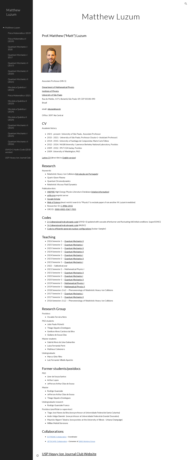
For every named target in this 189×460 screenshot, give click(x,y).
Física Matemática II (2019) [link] (17, 39)
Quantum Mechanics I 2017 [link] (17, 56)
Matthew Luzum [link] (12, 27)
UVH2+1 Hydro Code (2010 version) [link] (18, 150)
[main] (111, 16)
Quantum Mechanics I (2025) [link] (17, 134)
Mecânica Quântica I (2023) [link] (17, 88)
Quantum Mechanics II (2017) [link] (18, 64)
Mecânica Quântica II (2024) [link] (17, 118)
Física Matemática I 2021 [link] (19, 95)
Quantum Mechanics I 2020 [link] (17, 47)
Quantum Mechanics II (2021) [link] (18, 80)
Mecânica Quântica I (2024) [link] (17, 110)
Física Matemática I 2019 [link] (19, 33)
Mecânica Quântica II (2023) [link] (17, 102)
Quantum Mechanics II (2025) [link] (18, 126)
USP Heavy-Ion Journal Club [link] (18, 157)
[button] (186, 4)
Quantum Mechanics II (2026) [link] (18, 142)
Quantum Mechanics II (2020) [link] (18, 72)
